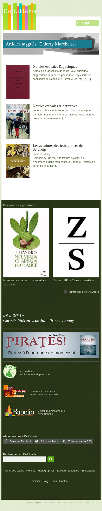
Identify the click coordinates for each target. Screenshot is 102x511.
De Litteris (19, 16)
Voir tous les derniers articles (84, 292)
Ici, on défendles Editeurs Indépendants (35, 373)
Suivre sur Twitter (49, 441)
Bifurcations (88, 470)
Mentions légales (33, 502)
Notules (30, 470)
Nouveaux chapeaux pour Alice (24, 280)
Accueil (36, 481)
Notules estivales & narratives (55, 106)
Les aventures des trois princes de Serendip (58, 147)
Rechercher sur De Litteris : (20, 454)
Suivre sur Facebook (21, 441)
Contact (63, 481)
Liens (54, 481)
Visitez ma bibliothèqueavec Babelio (51, 412)
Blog (45, 481)
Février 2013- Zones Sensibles (74, 280)
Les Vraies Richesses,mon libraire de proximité (44, 393)
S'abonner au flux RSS (80, 441)
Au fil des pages (14, 470)
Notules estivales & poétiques (55, 67)
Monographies (46, 470)
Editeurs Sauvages (68, 470)
